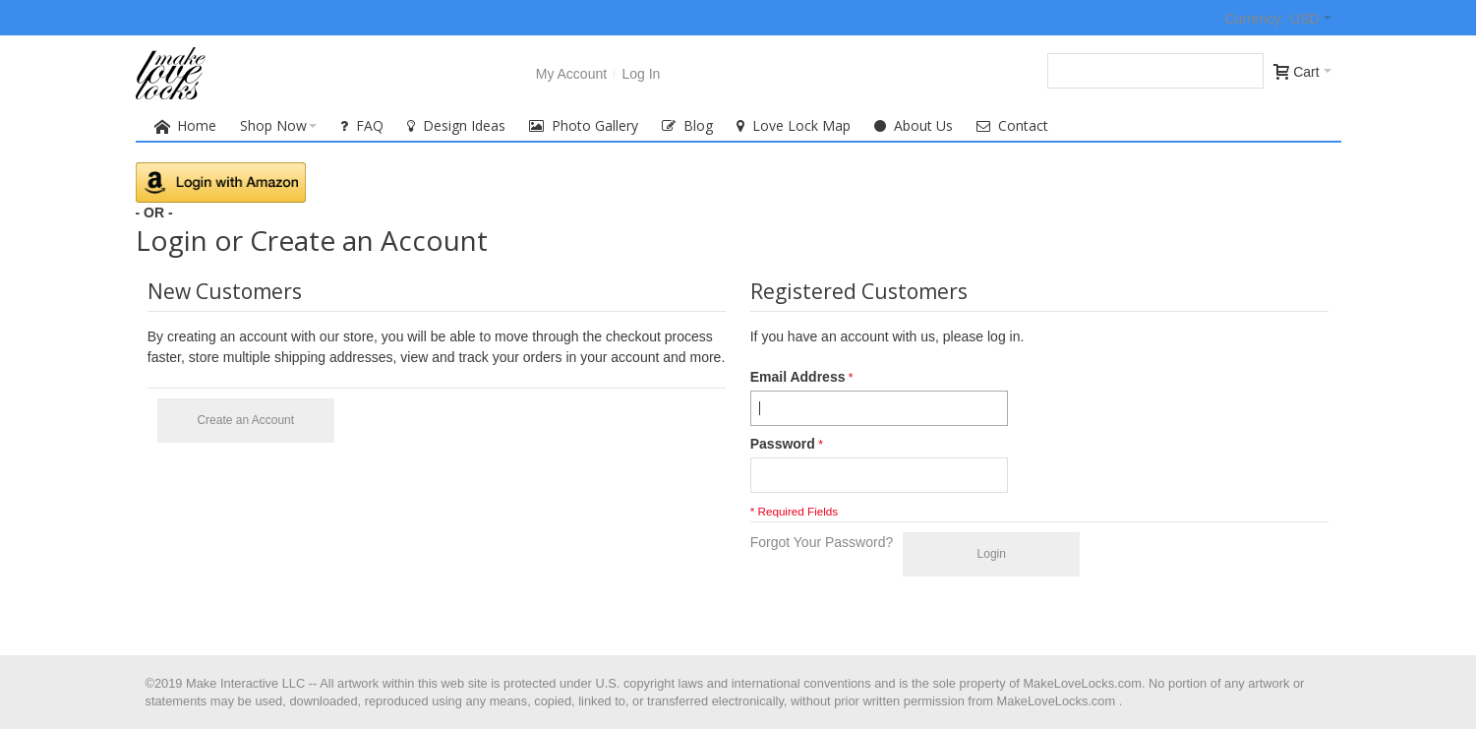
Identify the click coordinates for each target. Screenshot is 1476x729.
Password (782, 444)
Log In (640, 74)
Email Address (798, 377)
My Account (571, 74)
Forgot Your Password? (822, 542)
